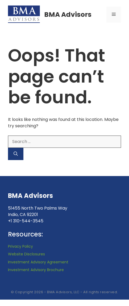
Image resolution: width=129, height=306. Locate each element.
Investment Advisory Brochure (36, 269)
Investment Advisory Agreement (38, 262)
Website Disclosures (26, 254)
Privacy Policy (20, 246)
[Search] (15, 154)
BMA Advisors (67, 14)
